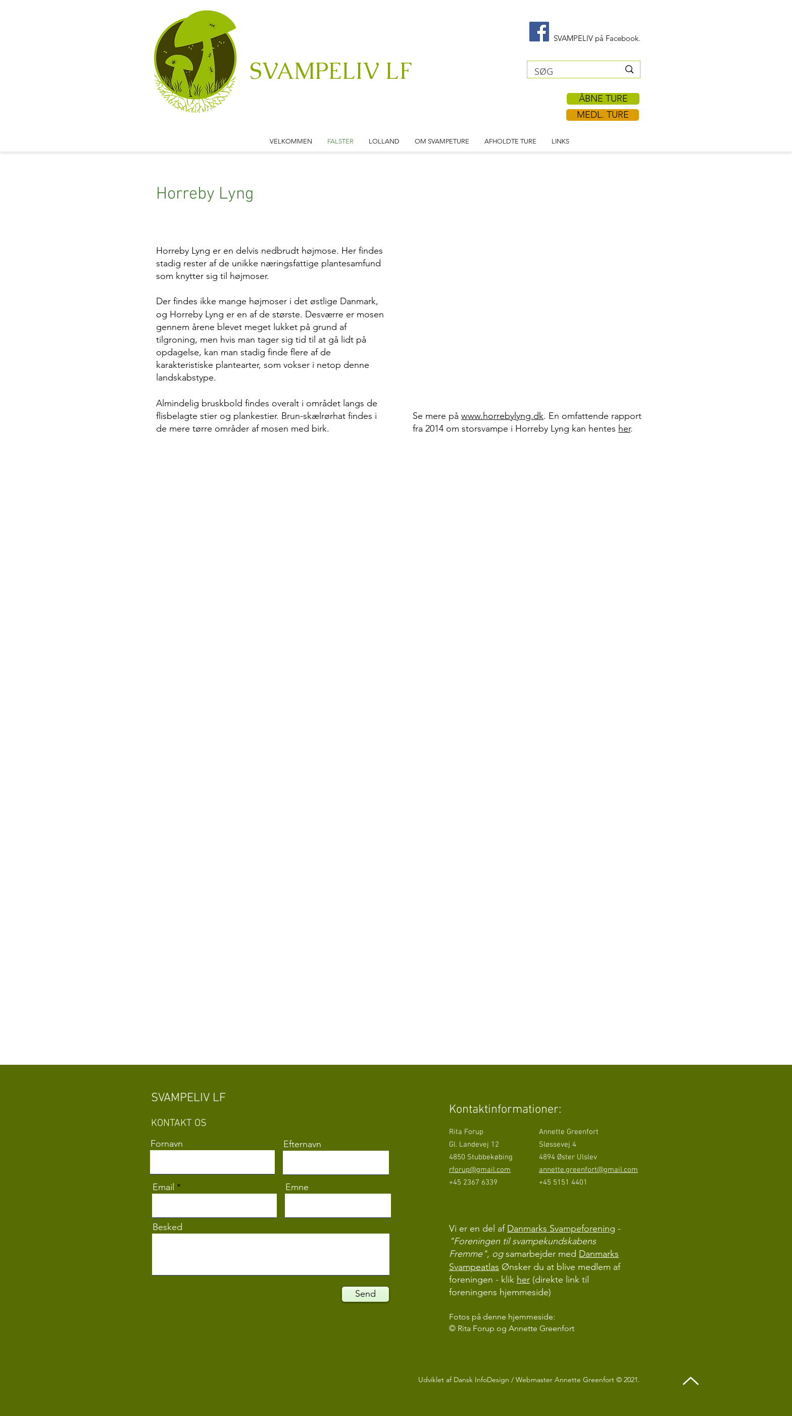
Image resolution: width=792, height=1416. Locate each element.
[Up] (690, 1381)
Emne (297, 1187)
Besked (167, 1227)
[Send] (365, 1294)
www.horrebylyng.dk (502, 415)
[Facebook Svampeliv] (539, 31)
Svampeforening (582, 1228)
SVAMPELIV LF (331, 70)
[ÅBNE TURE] (603, 99)
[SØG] (569, 71)
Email (163, 1187)
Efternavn (302, 1144)
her (624, 428)
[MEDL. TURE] (602, 115)
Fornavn (167, 1143)
